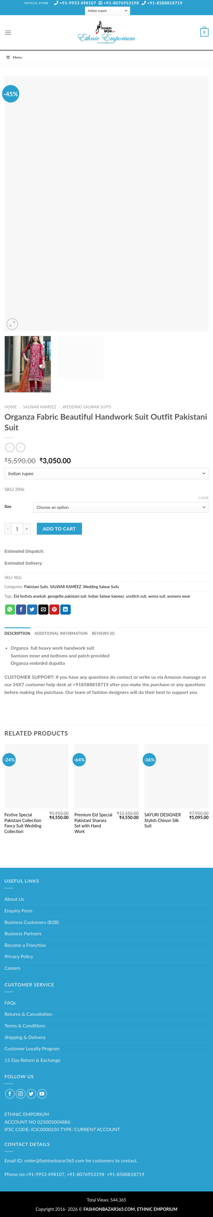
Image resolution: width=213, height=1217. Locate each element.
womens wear (178, 596)
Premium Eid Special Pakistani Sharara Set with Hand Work (93, 823)
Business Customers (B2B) (31, 922)
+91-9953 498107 (75, 2)
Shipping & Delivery (25, 1037)
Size (7, 507)
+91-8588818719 (162, 2)
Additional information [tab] (61, 633)
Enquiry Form (18, 910)
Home (10, 406)
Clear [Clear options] (203, 498)
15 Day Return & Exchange (32, 1060)
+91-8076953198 (119, 2)
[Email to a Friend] (43, 609)
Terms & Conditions (24, 1025)
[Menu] (8, 32)
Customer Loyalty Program (31, 1048)
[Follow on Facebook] (10, 1094)
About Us (14, 899)
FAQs (10, 1002)
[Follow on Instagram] (21, 1094)
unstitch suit (136, 596)
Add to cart (59, 528)
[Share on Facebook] (21, 609)
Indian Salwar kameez (106, 596)
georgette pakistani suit (67, 596)
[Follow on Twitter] (31, 1094)
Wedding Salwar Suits (86, 406)
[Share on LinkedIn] (65, 609)
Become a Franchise (25, 945)
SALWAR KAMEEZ (39, 406)
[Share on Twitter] (32, 609)
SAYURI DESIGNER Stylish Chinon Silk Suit (162, 820)
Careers (12, 968)
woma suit (156, 596)
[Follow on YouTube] (42, 1094)
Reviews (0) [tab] (103, 633)
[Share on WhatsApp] (10, 609)
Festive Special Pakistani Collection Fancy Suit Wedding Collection (22, 823)
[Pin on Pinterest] (54, 609)
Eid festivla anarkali (30, 596)
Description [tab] (17, 633)
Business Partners (22, 933)
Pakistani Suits (36, 586)
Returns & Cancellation (28, 1014)
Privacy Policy (18, 956)
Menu (14, 57)
